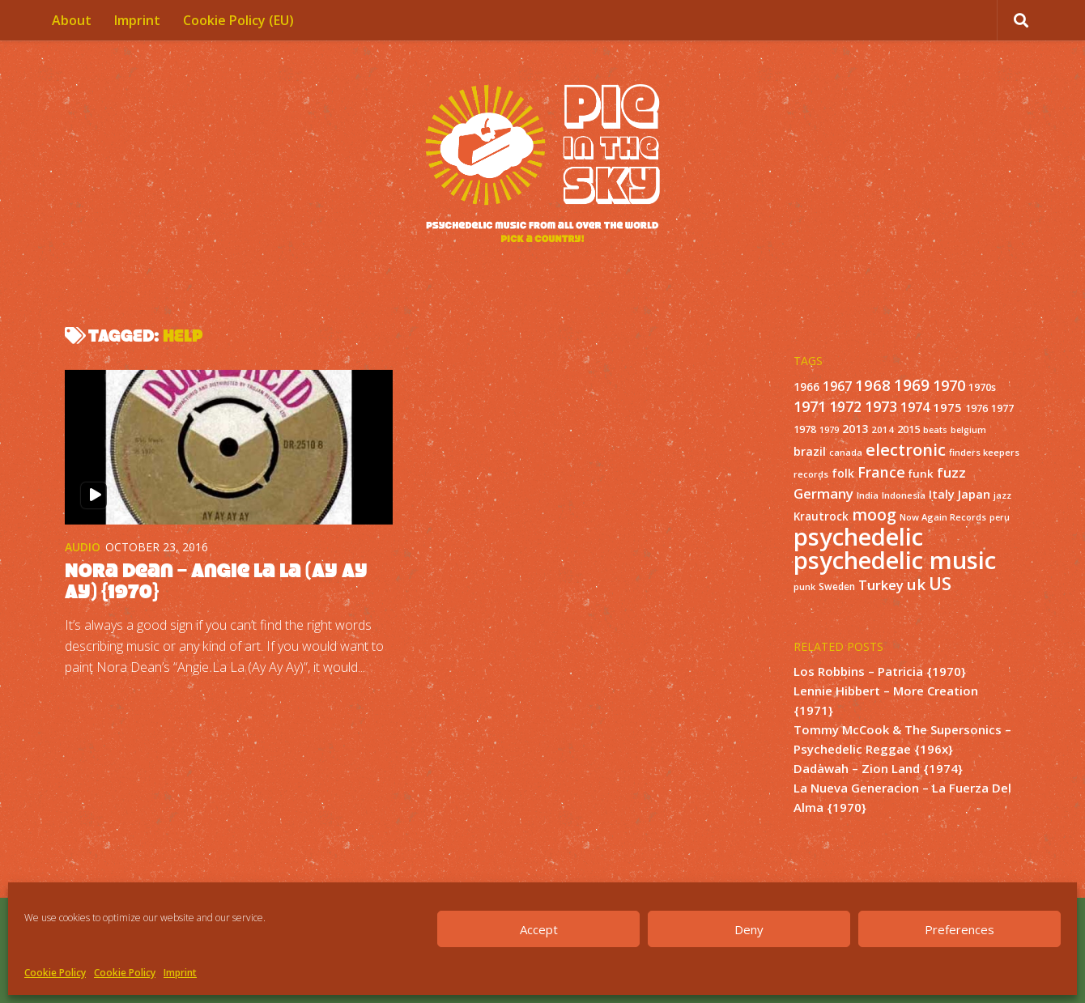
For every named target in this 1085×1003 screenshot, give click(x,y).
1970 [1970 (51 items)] (949, 385)
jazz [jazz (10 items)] (1002, 495)
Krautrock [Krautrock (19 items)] (821, 516)
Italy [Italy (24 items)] (942, 494)
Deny (749, 929)
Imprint (180, 973)
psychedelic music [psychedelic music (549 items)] (895, 560)
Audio (82, 547)
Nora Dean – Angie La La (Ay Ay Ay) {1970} (216, 581)
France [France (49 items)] (881, 472)
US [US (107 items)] (940, 583)
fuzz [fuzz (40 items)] (951, 472)
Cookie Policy (55, 973)
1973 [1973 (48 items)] (881, 406)
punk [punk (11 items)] (804, 586)
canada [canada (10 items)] (845, 452)
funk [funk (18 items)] (921, 473)
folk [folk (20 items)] (843, 473)
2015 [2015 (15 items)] (908, 429)
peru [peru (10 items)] (999, 517)
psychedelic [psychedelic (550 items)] (858, 537)
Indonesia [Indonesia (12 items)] (903, 495)
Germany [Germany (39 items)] (823, 493)
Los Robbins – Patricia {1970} (880, 671)
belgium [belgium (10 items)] (968, 430)
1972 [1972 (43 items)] (845, 406)
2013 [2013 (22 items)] (855, 428)
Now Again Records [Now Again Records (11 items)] (943, 517)
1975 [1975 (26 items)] (947, 407)
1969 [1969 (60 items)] (912, 385)
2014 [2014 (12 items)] (882, 429)
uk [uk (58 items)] (916, 584)
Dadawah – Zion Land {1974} (878, 768)
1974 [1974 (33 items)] (915, 407)
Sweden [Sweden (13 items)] (837, 586)
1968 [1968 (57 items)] (873, 385)
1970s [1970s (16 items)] (982, 387)
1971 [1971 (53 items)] (810, 406)
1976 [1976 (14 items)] (976, 408)
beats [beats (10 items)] (935, 430)
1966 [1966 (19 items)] (806, 387)
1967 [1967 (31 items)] (837, 386)
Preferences (959, 929)
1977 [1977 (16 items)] (1002, 408)
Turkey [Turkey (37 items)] (881, 585)
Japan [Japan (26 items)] (974, 494)
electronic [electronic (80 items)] (906, 449)
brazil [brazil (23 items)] (810, 451)
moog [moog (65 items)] (874, 514)
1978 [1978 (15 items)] (805, 429)
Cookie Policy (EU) (238, 20)
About (71, 20)
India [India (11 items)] (868, 495)
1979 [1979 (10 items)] (829, 430)
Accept (539, 929)
